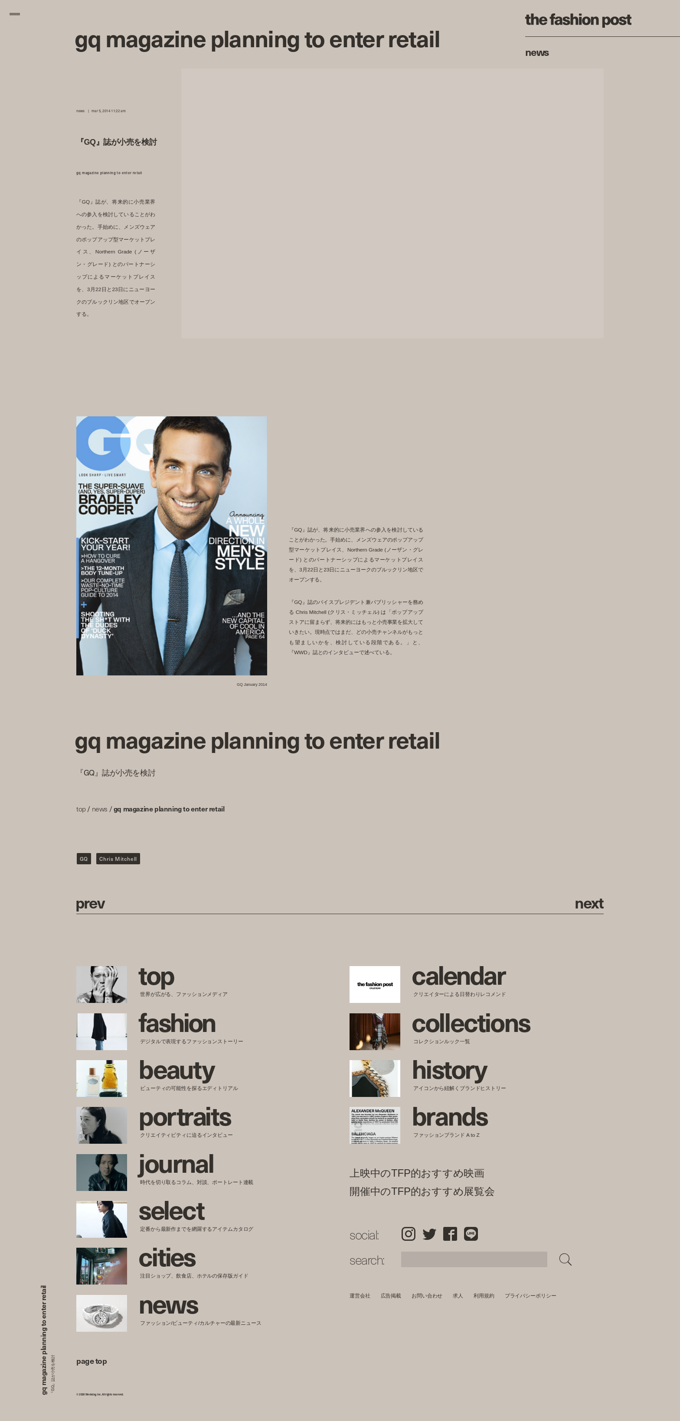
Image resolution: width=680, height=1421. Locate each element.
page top (91, 1360)
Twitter (429, 1234)
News (537, 51)
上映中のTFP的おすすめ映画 (417, 1173)
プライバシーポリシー (530, 1295)
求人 (458, 1295)
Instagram (408, 1234)
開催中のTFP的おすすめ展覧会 (422, 1191)
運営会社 (360, 1295)
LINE (471, 1234)
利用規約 (484, 1295)
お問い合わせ (427, 1295)
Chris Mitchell (118, 859)
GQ (84, 859)
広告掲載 (391, 1295)
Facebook (450, 1234)
